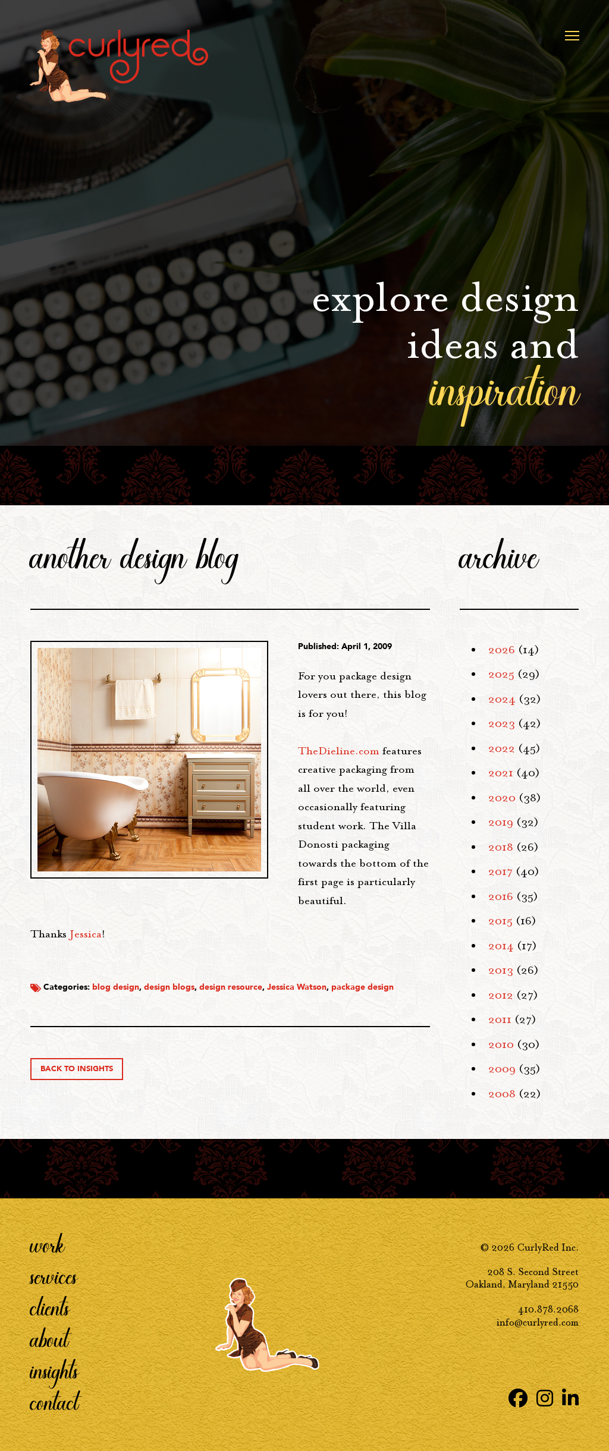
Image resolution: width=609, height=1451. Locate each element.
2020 (502, 798)
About (49, 1339)
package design (362, 987)
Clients (50, 1307)
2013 (500, 970)
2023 (501, 723)
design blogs (169, 987)
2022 (501, 748)
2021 (500, 773)
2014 (501, 946)
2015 (500, 921)
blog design (115, 987)
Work (47, 1244)
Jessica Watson (297, 987)
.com (338, 751)
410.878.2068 (548, 1309)
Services (53, 1276)
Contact (54, 1402)
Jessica (86, 934)
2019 (500, 822)
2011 (499, 1019)
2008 (502, 1094)
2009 (502, 1069)
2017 (500, 871)
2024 (502, 699)
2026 (501, 650)
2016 (500, 896)
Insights (54, 1370)
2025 (501, 674)
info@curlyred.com (538, 1322)
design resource (230, 987)
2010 (501, 1044)
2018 (500, 847)
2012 (500, 995)
